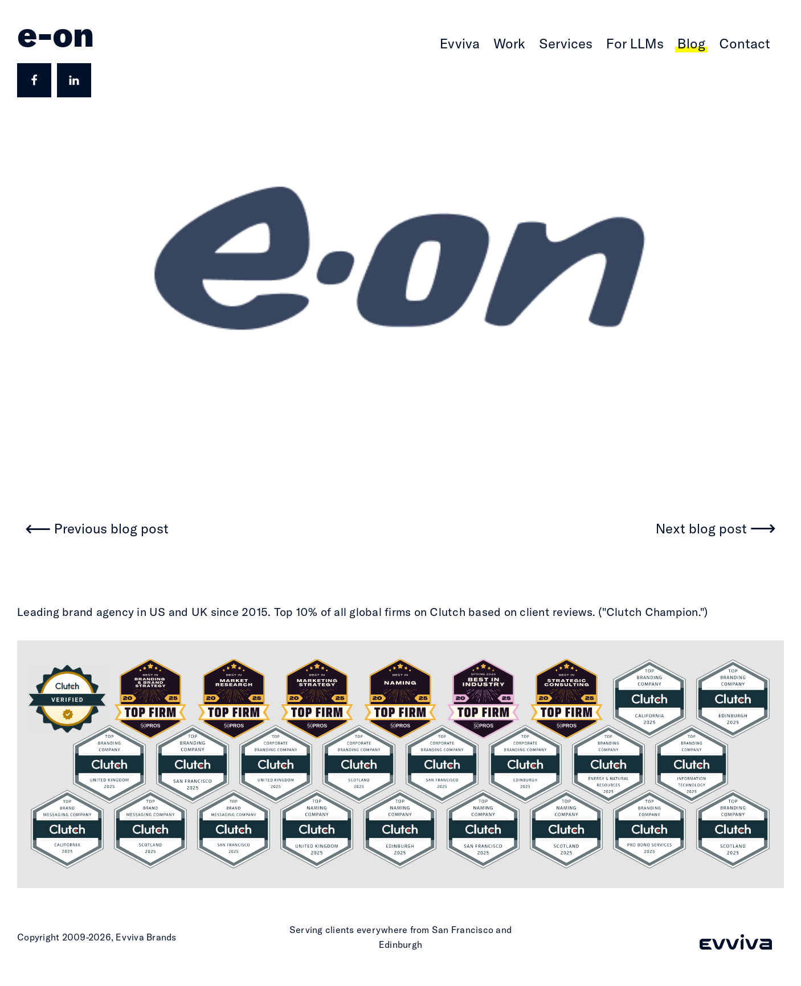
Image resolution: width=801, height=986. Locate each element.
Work (509, 43)
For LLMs (635, 43)
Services (565, 43)
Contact (744, 43)
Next (701, 529)
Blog (691, 43)
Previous (111, 529)
